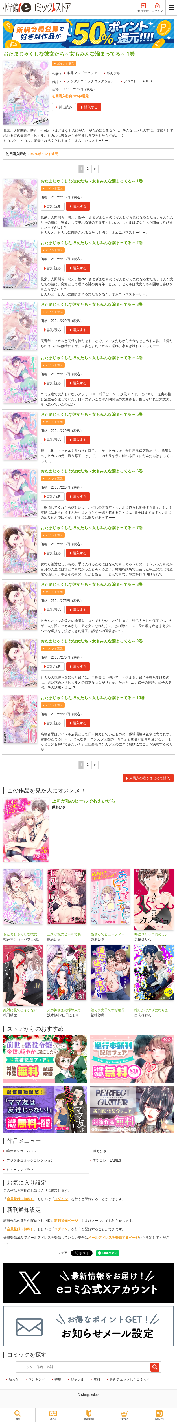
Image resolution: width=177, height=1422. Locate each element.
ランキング (36, 1379)
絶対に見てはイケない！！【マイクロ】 (23, 1010)
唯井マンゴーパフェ (82, 73)
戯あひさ (113, 73)
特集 (57, 1379)
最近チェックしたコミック (130, 1379)
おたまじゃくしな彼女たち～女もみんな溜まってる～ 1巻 (92, 181)
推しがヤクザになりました (154, 1010)
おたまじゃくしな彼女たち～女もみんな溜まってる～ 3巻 (92, 304)
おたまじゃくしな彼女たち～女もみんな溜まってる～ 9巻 (92, 641)
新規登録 (143, 8)
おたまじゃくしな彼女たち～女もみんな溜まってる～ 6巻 (92, 471)
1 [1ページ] (81, 169)
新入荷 (14, 1379)
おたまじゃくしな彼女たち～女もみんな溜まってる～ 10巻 (93, 697)
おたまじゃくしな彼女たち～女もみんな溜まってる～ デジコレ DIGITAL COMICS (23, 934)
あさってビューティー (108, 934)
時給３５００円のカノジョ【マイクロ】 (154, 934)
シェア (62, 1253)
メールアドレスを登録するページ (113, 1238)
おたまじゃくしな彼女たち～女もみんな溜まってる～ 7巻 (92, 527)
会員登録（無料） (20, 1199)
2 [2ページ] (88, 169)
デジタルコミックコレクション (90, 81)
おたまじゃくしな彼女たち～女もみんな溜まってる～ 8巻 (92, 584)
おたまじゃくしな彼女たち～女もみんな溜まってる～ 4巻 (92, 358)
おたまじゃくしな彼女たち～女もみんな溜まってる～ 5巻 (92, 414)
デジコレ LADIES (138, 81)
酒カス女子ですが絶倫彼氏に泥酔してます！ (110, 1010)
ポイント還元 (65, 63)
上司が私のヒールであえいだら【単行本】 (66, 934)
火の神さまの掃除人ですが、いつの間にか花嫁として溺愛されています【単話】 (66, 1010)
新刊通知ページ (66, 1221)
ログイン (157, 8)
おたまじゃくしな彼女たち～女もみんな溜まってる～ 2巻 (92, 242)
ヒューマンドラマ (20, 1170)
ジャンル (77, 1379)
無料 (96, 1379)
